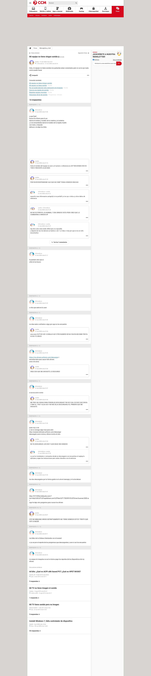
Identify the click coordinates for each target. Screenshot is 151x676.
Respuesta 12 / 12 (35, 547)
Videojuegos (57, 15)
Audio (50, 15)
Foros (117, 9)
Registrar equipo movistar (38, 92)
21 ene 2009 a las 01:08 (41, 112)
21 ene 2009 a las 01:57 (41, 491)
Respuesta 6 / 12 (34, 381)
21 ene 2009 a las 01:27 (44, 226)
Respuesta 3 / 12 (34, 296)
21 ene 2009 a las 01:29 (41, 303)
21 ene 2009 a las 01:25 (44, 209)
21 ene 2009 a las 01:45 (41, 475)
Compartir (35, 75)
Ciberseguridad (93, 9)
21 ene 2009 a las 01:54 (41, 441)
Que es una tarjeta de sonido (39, 90)
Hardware (44, 15)
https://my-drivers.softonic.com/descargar (43, 357)
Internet (37, 15)
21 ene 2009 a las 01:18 (41, 179)
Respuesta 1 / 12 (34, 104)
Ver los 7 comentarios (60, 242)
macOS (31, 15)
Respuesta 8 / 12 (34, 468)
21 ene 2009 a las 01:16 (41, 163)
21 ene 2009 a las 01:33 (41, 353)
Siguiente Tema (82, 53)
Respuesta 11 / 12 (35, 526)
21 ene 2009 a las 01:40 (41, 423)
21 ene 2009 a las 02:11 (41, 533)
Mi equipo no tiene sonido (38, 85)
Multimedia (69, 9)
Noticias (96, 60)
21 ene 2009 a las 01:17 (41, 255)
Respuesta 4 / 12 (34, 312)
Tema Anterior (35, 53)
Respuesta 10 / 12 (35, 507)
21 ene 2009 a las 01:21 (44, 193)
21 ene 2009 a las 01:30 (41, 320)
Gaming (81, 9)
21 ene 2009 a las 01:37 (41, 388)
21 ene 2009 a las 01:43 (41, 399)
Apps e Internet (57, 9)
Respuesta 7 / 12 (34, 416)
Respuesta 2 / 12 (34, 248)
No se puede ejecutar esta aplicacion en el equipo (46, 88)
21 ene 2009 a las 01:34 (41, 331)
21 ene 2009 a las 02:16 (51, 63)
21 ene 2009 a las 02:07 (41, 515)
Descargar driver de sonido (38, 95)
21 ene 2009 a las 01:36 (41, 368)
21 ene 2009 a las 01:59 (44, 453)
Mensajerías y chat (45, 48)
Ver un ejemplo (117, 60)
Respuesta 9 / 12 (34, 484)
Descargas (105, 9)
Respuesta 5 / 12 (34, 345)
